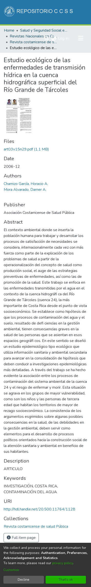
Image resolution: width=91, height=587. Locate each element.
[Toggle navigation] (80, 38)
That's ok (65, 579)
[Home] (39, 12)
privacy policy (62, 563)
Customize (11, 570)
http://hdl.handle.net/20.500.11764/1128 (39, 509)
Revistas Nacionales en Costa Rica (34, 36)
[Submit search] (46, 38)
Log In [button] (63, 38)
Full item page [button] (21, 537)
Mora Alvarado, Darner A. (25, 189)
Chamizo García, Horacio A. (26, 183)
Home (9, 30)
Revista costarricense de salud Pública (34, 42)
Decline (23, 579)
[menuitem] (53, 38)
